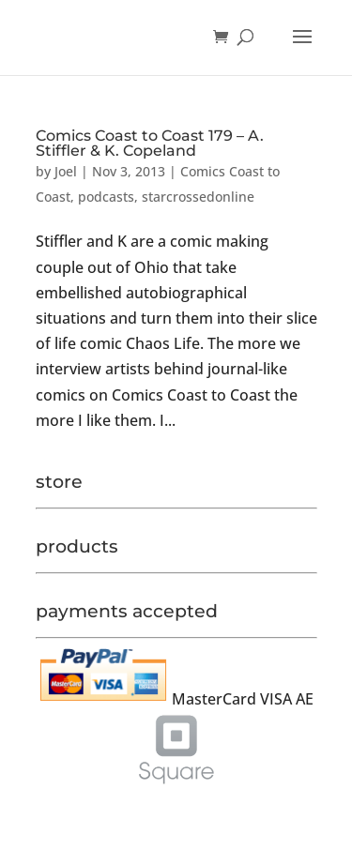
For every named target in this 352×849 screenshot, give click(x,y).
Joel (65, 171)
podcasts (106, 196)
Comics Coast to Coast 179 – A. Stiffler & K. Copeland (150, 143)
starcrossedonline (198, 196)
